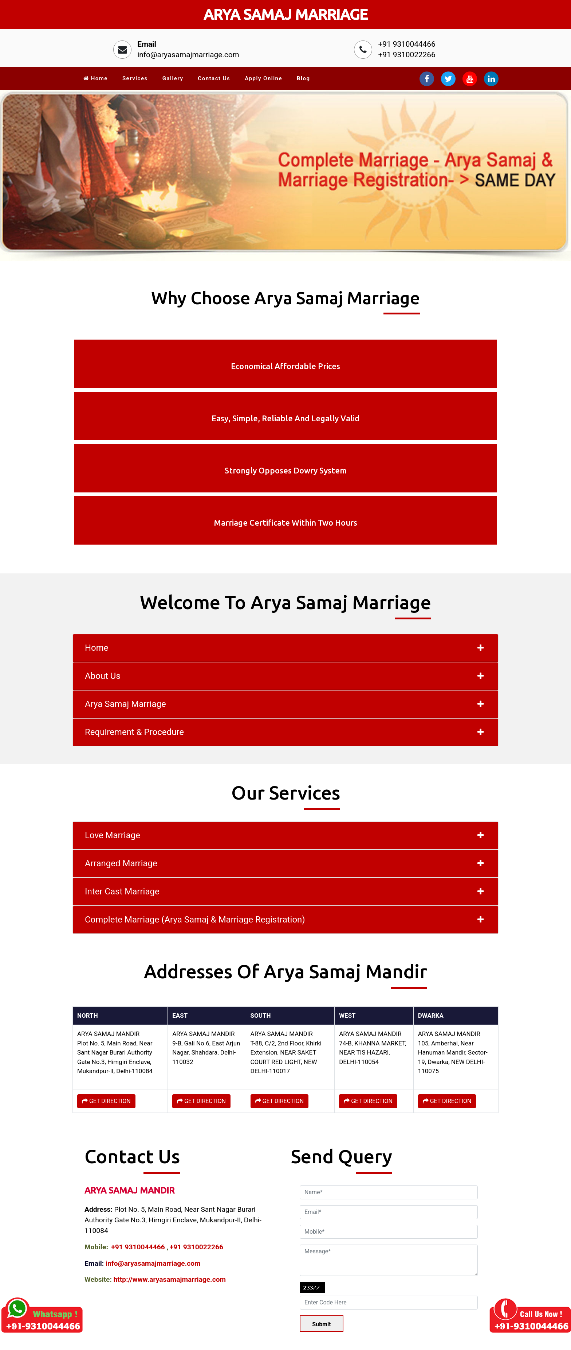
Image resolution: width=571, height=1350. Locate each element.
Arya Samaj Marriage (125, 559)
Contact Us (214, 78)
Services (135, 78)
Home (95, 78)
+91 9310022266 (406, 54)
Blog (303, 78)
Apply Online (263, 78)
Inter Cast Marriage (122, 747)
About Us (103, 531)
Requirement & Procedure (134, 588)
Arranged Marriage (121, 719)
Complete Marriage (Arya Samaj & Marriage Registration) (195, 775)
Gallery (173, 78)
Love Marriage (112, 691)
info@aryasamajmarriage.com (188, 54)
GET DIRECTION (106, 956)
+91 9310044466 (406, 44)
